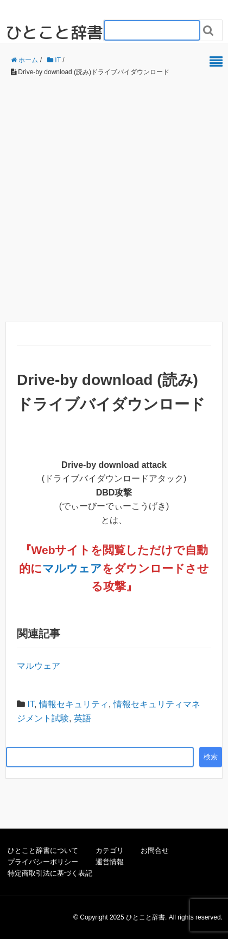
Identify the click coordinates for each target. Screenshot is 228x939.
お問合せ (155, 850)
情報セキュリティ (74, 704)
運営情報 (110, 862)
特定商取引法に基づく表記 (50, 873)
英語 (82, 718)
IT (30, 704)
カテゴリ (110, 850)
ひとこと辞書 (54, 32)
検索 (211, 757)
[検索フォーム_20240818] (152, 30)
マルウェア (72, 568)
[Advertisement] (114, 200)
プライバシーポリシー (43, 862)
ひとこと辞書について (43, 850)
